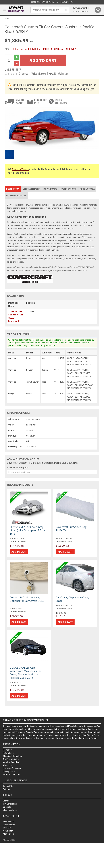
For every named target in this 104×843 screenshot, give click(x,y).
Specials (7, 807)
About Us (7, 765)
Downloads (50, 188)
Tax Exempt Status (11, 759)
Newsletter (8, 831)
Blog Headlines (10, 810)
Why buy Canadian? (11, 762)
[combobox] (52, 472)
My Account (8, 821)
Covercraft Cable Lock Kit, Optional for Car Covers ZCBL (27, 599)
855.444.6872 (38, 2)
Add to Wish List (58, 73)
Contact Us (52, 2)
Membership (8, 834)
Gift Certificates (10, 804)
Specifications (68, 188)
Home (7, 18)
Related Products (16, 195)
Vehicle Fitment (31, 188)
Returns (6, 789)
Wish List (7, 828)
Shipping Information (12, 756)
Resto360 (7, 750)
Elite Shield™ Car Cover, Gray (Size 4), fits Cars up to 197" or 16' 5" (27, 530)
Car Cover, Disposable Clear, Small (72, 599)
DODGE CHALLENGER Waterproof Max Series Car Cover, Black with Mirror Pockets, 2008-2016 (25, 672)
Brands (6, 801)
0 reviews (23, 73)
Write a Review (38, 73)
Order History (9, 825)
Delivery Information (12, 768)
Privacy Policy (9, 771)
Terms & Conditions (11, 774)
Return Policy (8, 753)
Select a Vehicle (20, 169)
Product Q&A (87, 188)
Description (12, 188)
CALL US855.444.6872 (61, 101)
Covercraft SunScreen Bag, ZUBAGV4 (71, 528)
